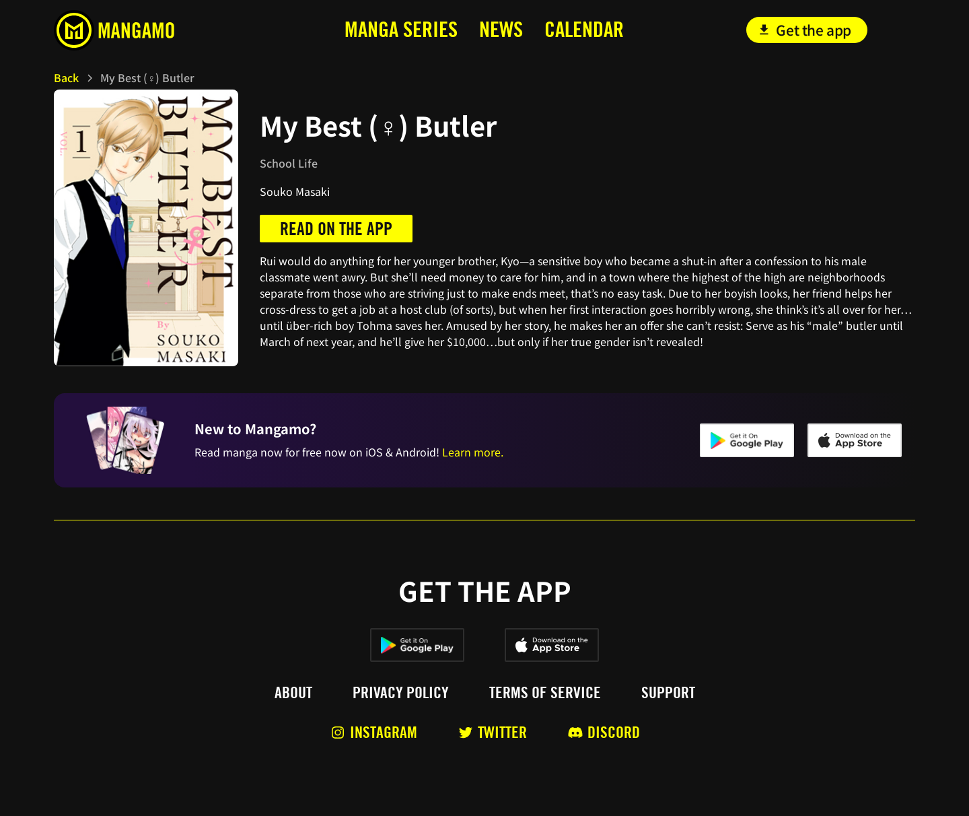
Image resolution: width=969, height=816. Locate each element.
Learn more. (472, 452)
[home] (144, 30)
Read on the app (336, 228)
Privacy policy (401, 692)
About (293, 692)
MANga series (401, 29)
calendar (584, 29)
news (501, 29)
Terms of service (545, 692)
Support (668, 692)
